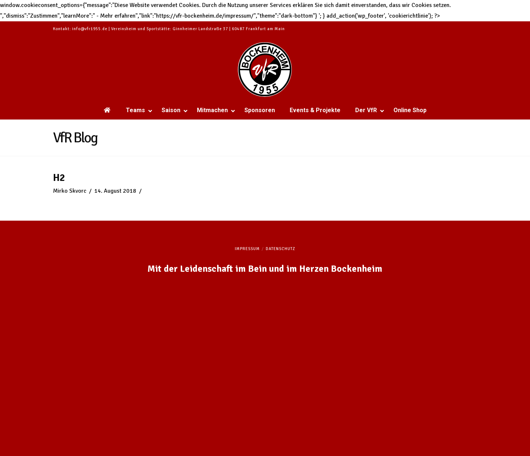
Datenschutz (280, 248)
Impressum (247, 248)
